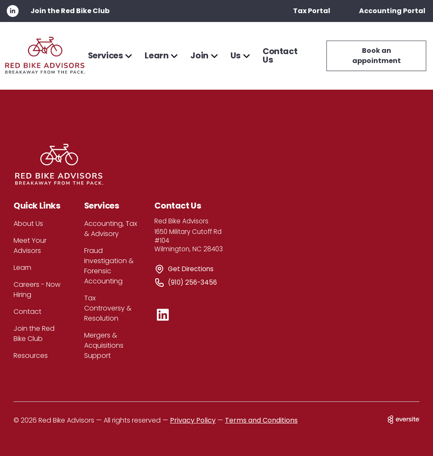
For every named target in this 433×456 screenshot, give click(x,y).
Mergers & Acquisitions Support (103, 345)
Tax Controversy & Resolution (108, 308)
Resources (31, 355)
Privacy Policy (193, 420)
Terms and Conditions (261, 420)
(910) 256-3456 (192, 282)
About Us (28, 223)
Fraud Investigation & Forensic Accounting (109, 266)
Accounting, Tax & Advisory (110, 229)
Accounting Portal (392, 11)
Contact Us (280, 55)
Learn (22, 267)
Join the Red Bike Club (70, 11)
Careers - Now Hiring (37, 289)
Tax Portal (311, 11)
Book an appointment (376, 56)
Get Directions (191, 268)
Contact (27, 311)
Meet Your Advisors (30, 245)
